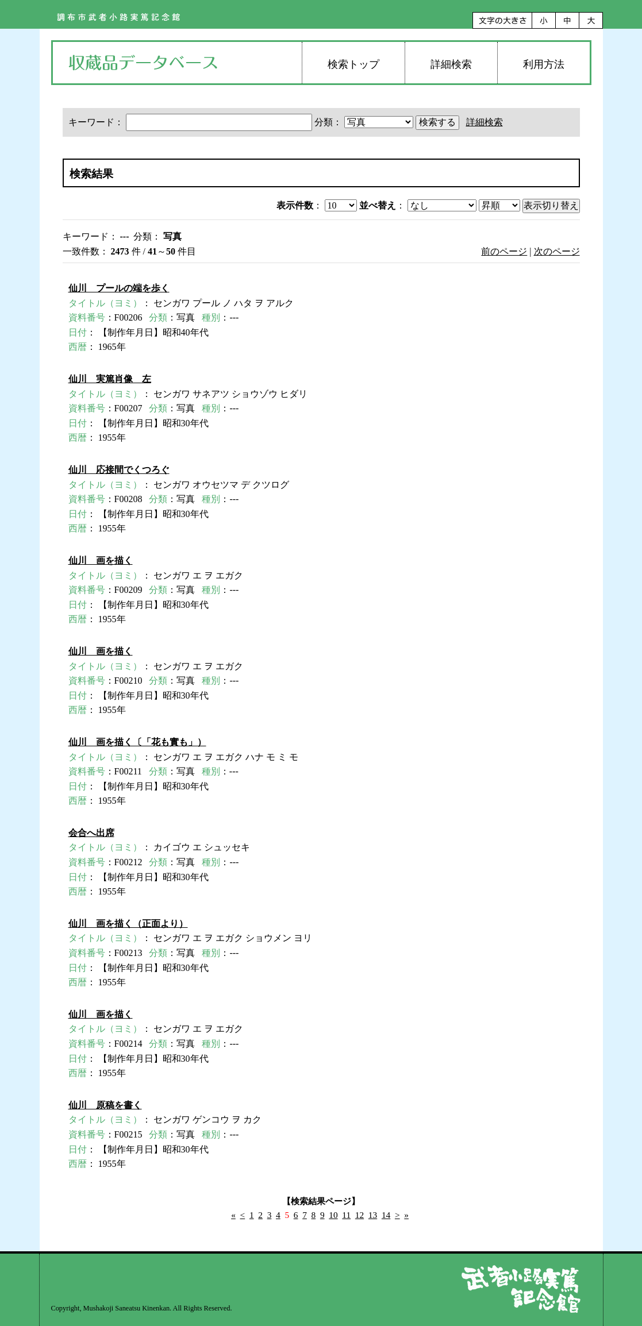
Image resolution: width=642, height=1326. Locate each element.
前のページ (504, 251)
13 (372, 1215)
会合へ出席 (91, 833)
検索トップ (353, 64)
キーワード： (191, 122)
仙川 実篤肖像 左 (109, 379)
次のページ (557, 251)
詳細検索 (451, 64)
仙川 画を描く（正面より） (128, 923)
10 (333, 1215)
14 (386, 1215)
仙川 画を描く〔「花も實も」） (137, 742)
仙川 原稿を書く (105, 1105)
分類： (365, 122)
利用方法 (543, 64)
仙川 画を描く (100, 560)
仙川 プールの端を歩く (119, 288)
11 (346, 1215)
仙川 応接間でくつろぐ (119, 470)
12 (359, 1215)
